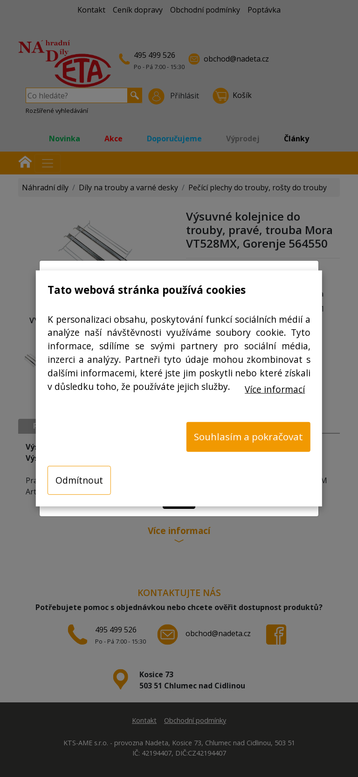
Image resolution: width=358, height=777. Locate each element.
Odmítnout (79, 479)
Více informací (275, 388)
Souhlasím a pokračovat (248, 436)
